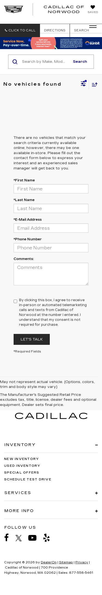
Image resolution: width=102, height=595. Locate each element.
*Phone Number (28, 239)
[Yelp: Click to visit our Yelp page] (49, 538)
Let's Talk (32, 339)
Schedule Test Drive (27, 479)
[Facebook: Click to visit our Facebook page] (9, 538)
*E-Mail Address (28, 220)
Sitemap (66, 562)
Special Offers (21, 472)
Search (80, 61)
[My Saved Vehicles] (93, 9)
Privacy (81, 562)
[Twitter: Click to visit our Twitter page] (21, 538)
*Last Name (24, 200)
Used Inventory (22, 466)
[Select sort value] (93, 84)
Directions (55, 30)
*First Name (24, 180)
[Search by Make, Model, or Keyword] (45, 61)
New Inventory (21, 459)
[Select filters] (83, 84)
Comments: (24, 259)
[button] (20, 30)
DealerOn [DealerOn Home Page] (49, 562)
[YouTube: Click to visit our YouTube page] (35, 538)
